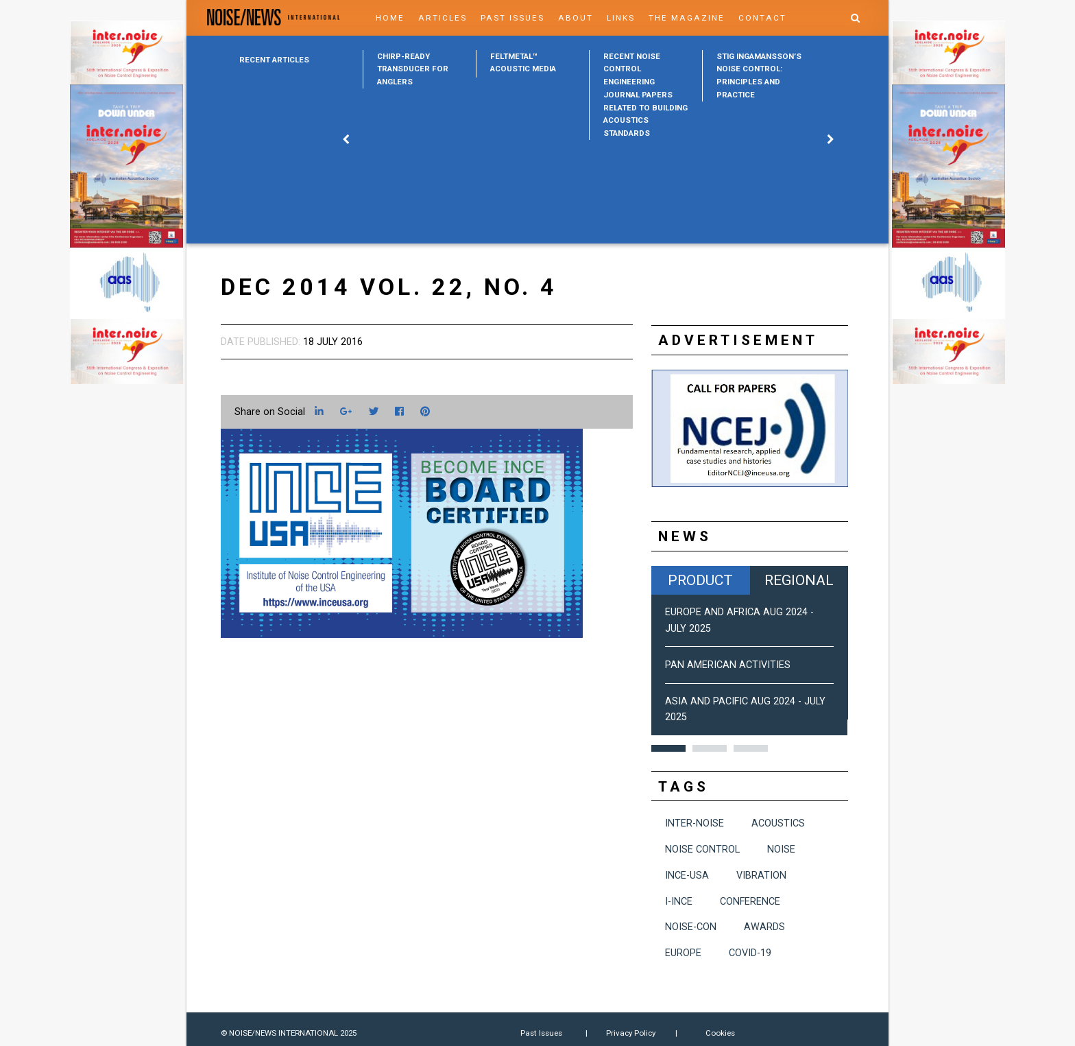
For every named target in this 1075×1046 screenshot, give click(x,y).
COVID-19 (750, 953)
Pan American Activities (727, 665)
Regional (799, 580)
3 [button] (751, 748)
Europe (683, 953)
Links (621, 18)
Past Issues (512, 18)
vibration (761, 875)
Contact (762, 18)
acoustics (778, 823)
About (575, 18)
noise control (702, 849)
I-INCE (678, 901)
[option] (419, 69)
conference (750, 901)
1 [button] (668, 748)
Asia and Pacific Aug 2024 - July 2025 (745, 709)
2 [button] (709, 748)
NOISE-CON (690, 927)
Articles (442, 18)
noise (781, 849)
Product (700, 580)
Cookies (720, 1033)
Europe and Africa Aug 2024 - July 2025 (739, 620)
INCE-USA (687, 875)
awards (764, 927)
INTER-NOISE (694, 823)
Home (390, 18)
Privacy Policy (630, 1033)
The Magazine (687, 18)
